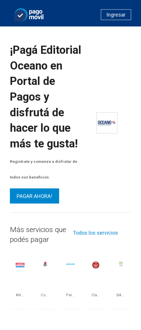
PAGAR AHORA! (34, 196)
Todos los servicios (95, 233)
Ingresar (116, 15)
